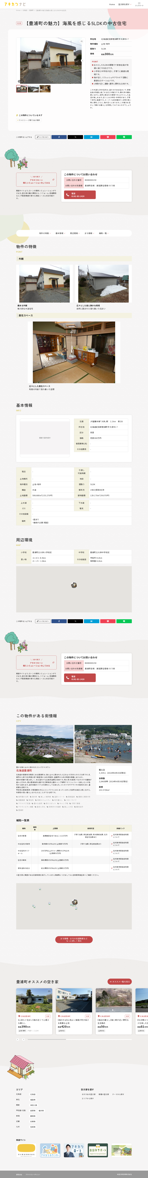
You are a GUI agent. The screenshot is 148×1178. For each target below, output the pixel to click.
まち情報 (88, 233)
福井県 (41, 1110)
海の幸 (33, 797)
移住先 (30, 800)
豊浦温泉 (70, 797)
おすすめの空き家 (89, 1094)
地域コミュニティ (43, 800)
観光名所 (78, 807)
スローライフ (70, 800)
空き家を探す (124, 4)
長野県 (32, 1110)
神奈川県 (33, 1105)
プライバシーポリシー (33, 1174)
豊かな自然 (37, 803)
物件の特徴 (44, 233)
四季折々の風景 (54, 807)
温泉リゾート (58, 797)
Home (112, 4)
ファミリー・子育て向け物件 (29, 120)
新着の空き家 (104, 1094)
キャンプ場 (62, 803)
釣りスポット (50, 803)
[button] (82, 60)
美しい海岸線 (45, 797)
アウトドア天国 (23, 803)
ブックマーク (139, 4)
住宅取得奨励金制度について (120, 835)
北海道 (32, 1094)
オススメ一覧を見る (119, 981)
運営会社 (19, 1174)
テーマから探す (118, 1094)
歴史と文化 (40, 807)
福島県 (32, 1100)
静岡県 (32, 1116)
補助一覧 (103, 233)
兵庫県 (32, 1121)
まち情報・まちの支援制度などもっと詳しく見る (74, 939)
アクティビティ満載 (24, 807)
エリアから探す (88, 1098)
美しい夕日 (67, 807)
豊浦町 (19, 810)
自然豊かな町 (22, 797)
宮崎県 (32, 1127)
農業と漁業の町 (83, 797)
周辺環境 (74, 233)
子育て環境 (74, 803)
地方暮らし (57, 800)
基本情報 (59, 233)
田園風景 (20, 800)
